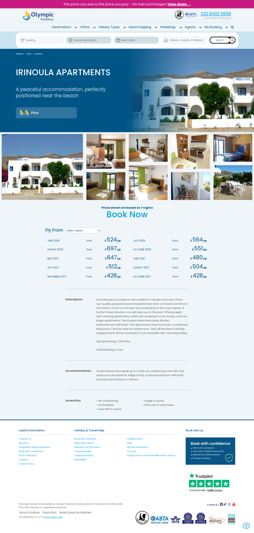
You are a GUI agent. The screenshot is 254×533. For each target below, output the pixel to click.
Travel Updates (83, 450)
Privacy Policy (49, 511)
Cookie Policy (26, 463)
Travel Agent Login (53, 516)
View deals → (179, 4)
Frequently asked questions (34, 446)
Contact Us (25, 438)
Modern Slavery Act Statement (75, 511)
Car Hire (131, 450)
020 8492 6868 (216, 14)
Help (129, 442)
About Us (24, 442)
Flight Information (84, 442)
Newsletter (80, 459)
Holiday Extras (135, 438)
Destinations (61, 27)
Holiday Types (109, 27)
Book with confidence (31, 450)
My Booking (213, 27)
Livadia (38, 53)
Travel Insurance (83, 455)
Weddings (168, 27)
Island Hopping (140, 27)
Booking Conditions (85, 438)
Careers (23, 459)
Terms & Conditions (29, 511)
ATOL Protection (28, 455)
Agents (190, 27)
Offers (85, 27)
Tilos (28, 53)
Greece (19, 53)
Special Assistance (137, 446)
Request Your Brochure (87, 446)
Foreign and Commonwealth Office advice (151, 455)
